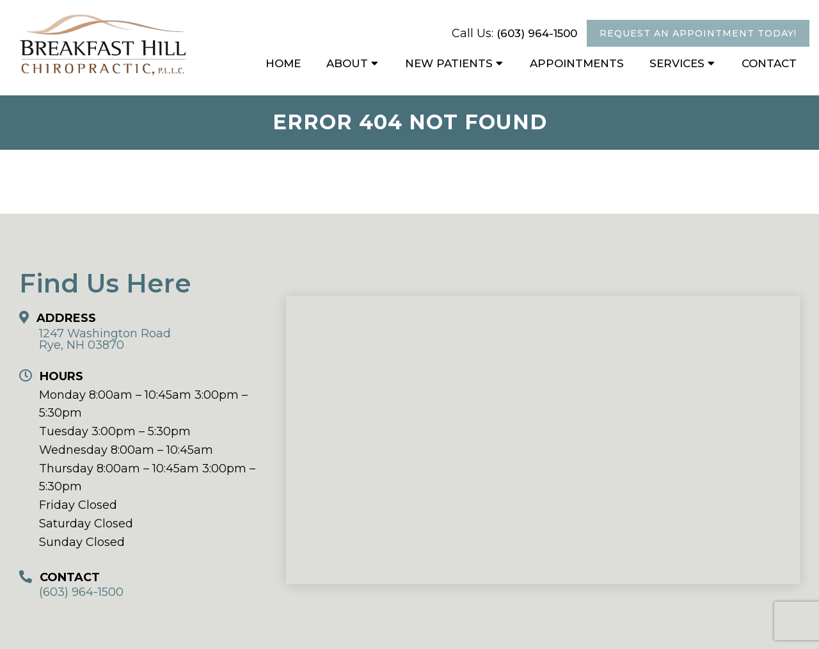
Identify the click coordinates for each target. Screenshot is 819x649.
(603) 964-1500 (537, 33)
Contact (769, 63)
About (347, 63)
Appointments (577, 63)
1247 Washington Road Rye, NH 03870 (105, 339)
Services (676, 63)
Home (283, 63)
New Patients (449, 63)
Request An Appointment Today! (698, 33)
